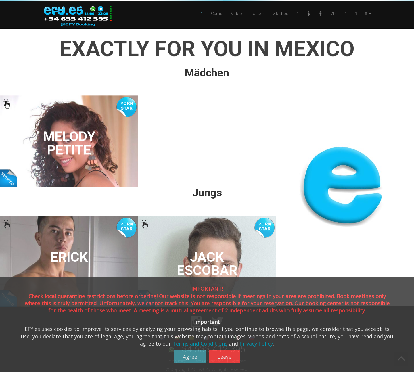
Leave (224, 356)
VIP (333, 13)
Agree (190, 356)
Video (236, 13)
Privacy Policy (256, 343)
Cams (216, 13)
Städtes (280, 13)
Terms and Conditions (199, 343)
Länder (257, 13)
